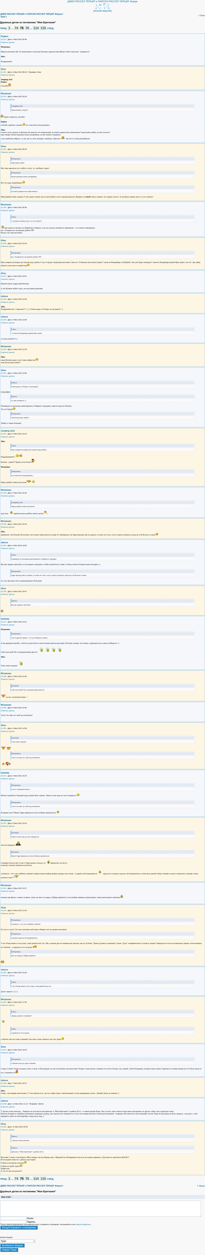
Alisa (3, 69)
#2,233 (3, 493)
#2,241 (3, 776)
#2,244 (3, 910)
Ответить (4, 42)
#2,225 (3, 207)
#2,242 (3, 823)
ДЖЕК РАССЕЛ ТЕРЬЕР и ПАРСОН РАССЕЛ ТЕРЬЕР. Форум (102, 1)
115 (43, 28)
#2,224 (3, 149)
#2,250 (3, 1127)
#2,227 (3, 276)
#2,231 (3, 373)
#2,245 (3, 973)
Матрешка (6, 93)
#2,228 (3, 299)
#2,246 (3, 1002)
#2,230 (3, 349)
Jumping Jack (8, 431)
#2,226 (3, 243)
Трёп (2, 17)
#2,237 (3, 622)
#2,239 (3, 708)
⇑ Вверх (201, 1186)
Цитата (12, 42)
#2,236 (3, 591)
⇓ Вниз (201, 15)
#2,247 (3, 1050)
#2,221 (3, 39)
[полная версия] (102, 10)
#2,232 (3, 434)
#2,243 (3, 888)
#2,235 (3, 545)
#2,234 (3, 524)
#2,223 (3, 96)
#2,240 (3, 728)
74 (16, 28)
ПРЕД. (3, 28)
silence (4, 296)
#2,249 (3, 1104)
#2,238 (3, 676)
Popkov (4, 36)
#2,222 (3, 72)
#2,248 (3, 1083)
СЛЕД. (50, 28)
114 (36, 28)
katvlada (5, 619)
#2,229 (3, 320)
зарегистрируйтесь (83, 1224)
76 (27, 28)
